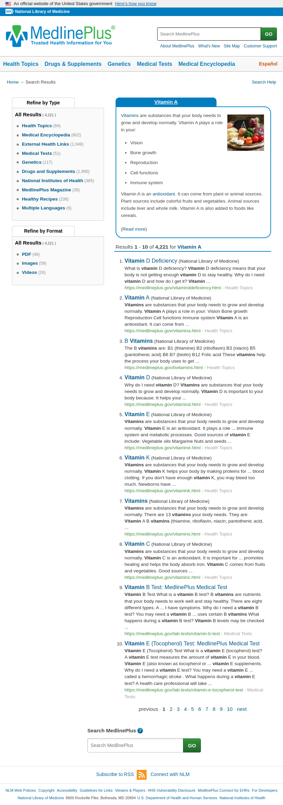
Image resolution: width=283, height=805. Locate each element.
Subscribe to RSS (121, 775)
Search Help (264, 82)
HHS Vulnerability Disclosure (171, 790)
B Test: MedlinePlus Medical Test (175, 587)
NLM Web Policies (20, 790)
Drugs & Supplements (73, 64)
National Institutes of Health (242, 798)
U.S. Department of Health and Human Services (177, 798)
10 (230, 709)
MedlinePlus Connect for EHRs (223, 790)
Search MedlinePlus (111, 730)
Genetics (119, 64)
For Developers (265, 790)
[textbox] (209, 34)
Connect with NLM (170, 774)
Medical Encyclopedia (206, 64)
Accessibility (67, 790)
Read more (133, 229)
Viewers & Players (130, 790)
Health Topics (21, 64)
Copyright (47, 790)
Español (268, 64)
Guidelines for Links (96, 790)
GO (268, 34)
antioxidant (163, 193)
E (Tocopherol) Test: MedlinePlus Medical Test (191, 643)
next (242, 709)
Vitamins (130, 115)
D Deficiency (150, 261)
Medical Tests (154, 64)
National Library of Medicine (42, 11)
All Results (28, 114)
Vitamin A (166, 102)
